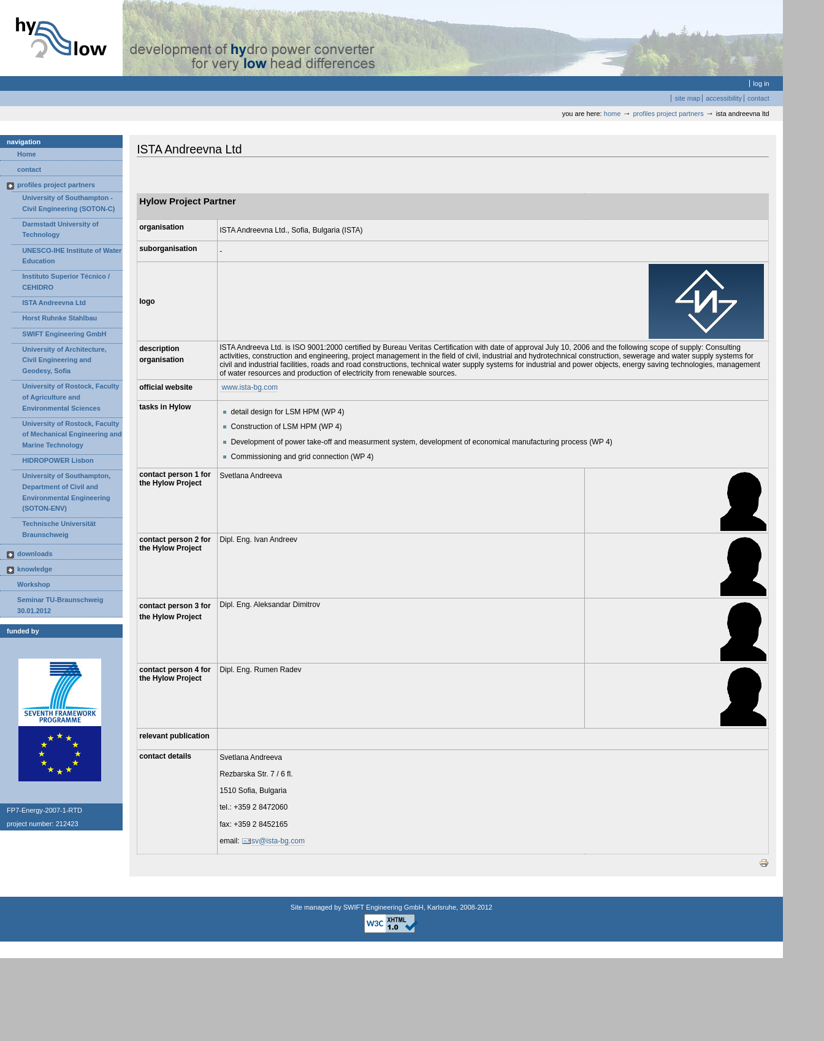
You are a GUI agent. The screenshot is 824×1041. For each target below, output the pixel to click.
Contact (758, 98)
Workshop (33, 584)
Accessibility (724, 98)
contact (29, 169)
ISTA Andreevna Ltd (54, 302)
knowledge (34, 569)
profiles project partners (669, 113)
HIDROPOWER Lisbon (57, 460)
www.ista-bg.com (248, 387)
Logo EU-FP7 (60, 693)
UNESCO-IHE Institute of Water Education (71, 256)
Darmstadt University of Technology (60, 229)
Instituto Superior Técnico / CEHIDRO (66, 282)
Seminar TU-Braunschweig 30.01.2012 (60, 605)
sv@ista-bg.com (278, 841)
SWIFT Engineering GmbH (64, 334)
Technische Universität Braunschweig (59, 529)
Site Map (687, 98)
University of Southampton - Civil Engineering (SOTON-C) (68, 203)
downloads (35, 553)
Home (612, 113)
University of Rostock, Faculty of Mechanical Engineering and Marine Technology (71, 434)
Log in (761, 83)
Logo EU (60, 753)
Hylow (61, 38)
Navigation (23, 141)
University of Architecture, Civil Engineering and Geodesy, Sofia (64, 360)
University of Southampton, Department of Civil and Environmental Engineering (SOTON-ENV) (66, 492)
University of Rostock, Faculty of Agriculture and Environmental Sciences (70, 396)
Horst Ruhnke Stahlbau (59, 318)
